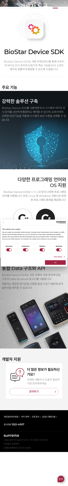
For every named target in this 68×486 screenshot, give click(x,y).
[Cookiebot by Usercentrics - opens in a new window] (57, 222)
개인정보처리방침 (11, 451)
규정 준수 (35, 451)
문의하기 (34, 425)
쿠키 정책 (25, 451)
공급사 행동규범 (48, 451)
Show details (58, 257)
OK (55, 262)
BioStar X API (13, 38)
